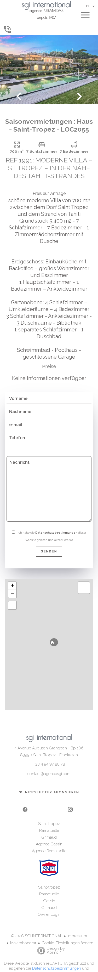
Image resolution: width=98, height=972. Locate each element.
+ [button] (12, 578)
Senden (49, 543)
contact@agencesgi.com (49, 766)
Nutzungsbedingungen (37, 965)
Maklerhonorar (23, 935)
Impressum (77, 928)
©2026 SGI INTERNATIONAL (36, 928)
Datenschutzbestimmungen (56, 525)
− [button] (12, 586)
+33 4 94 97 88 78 (49, 756)
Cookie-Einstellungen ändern (67, 935)
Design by (49, 942)
